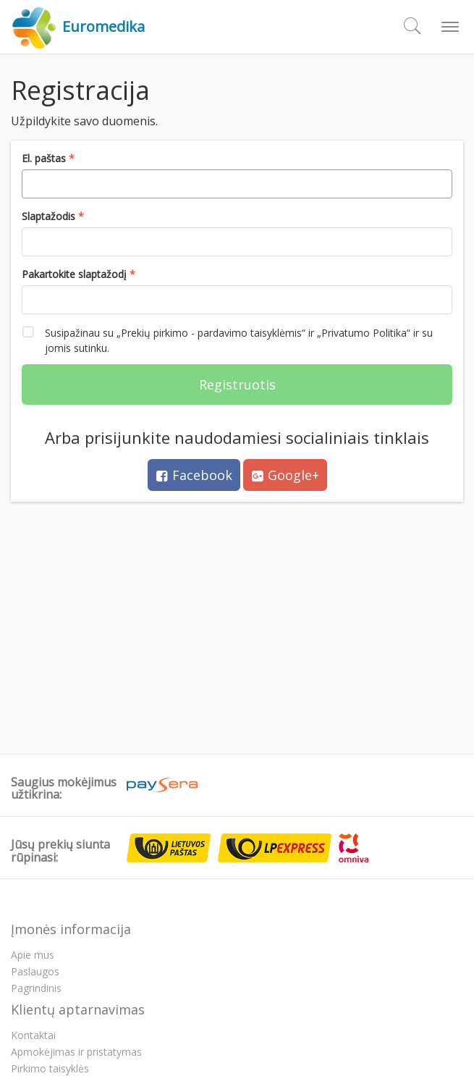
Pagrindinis (36, 988)
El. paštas (45, 158)
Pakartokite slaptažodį (76, 274)
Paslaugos (35, 971)
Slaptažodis (50, 216)
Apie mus (32, 955)
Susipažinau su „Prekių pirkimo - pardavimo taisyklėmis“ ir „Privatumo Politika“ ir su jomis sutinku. (227, 340)
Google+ (285, 475)
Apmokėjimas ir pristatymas (76, 1052)
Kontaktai (33, 1035)
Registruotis (237, 384)
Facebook (194, 475)
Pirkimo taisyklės (50, 1068)
